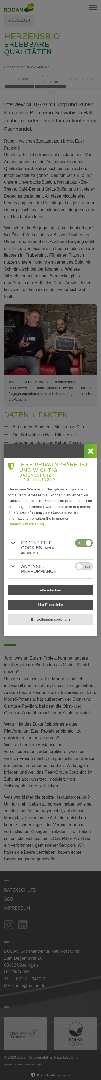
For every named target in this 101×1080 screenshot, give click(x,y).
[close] (90, 451)
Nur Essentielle (50, 605)
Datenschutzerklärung (26, 524)
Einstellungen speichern (50, 619)
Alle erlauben (50, 590)
